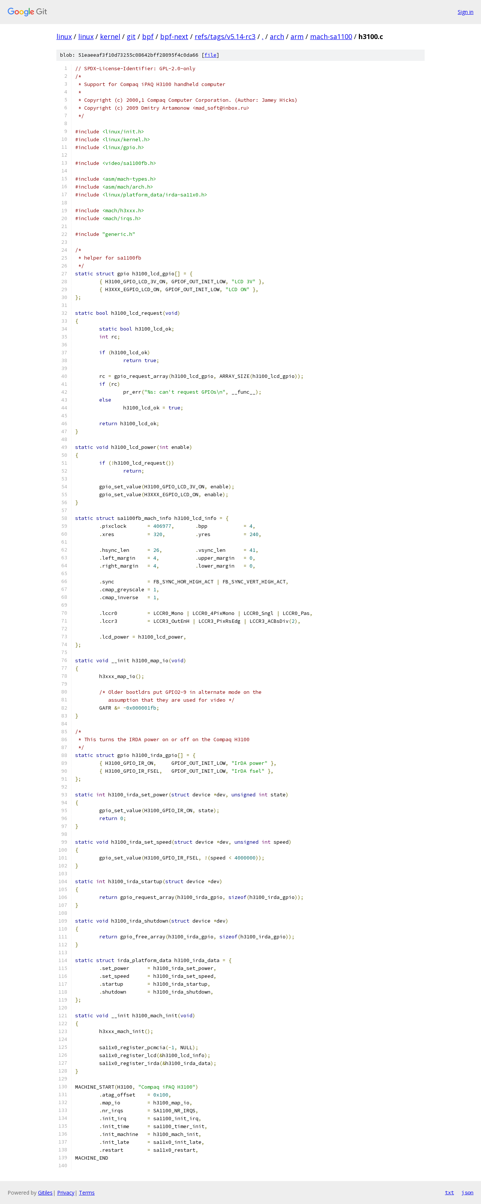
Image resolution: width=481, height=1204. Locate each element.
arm (297, 36)
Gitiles (45, 1192)
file (210, 55)
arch (277, 36)
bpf (148, 36)
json (467, 1192)
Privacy (65, 1192)
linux (64, 36)
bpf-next (174, 36)
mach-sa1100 (331, 36)
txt (449, 1192)
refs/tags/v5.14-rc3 (225, 36)
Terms (87, 1192)
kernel (110, 36)
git (131, 36)
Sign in (465, 11)
